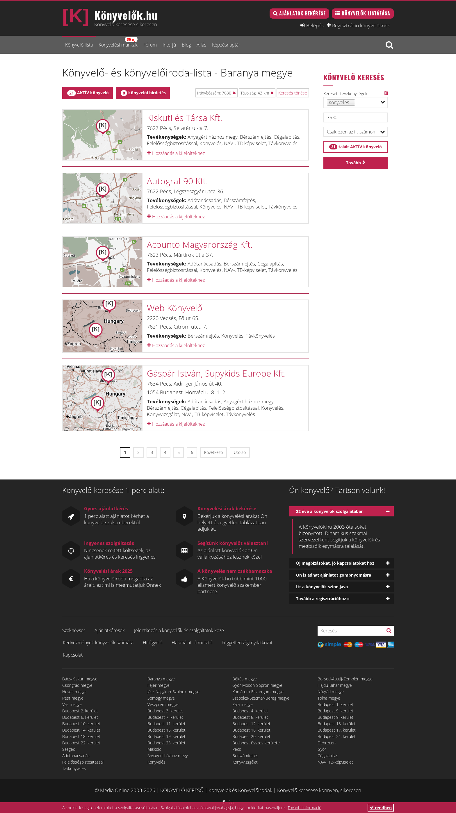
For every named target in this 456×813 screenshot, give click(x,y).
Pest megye (72, 698)
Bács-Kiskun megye (79, 679)
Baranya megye (161, 679)
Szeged (68, 749)
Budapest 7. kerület (165, 717)
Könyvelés (156, 762)
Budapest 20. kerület (251, 736)
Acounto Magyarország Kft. (199, 244)
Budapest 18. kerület (81, 736)
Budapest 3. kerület (165, 711)
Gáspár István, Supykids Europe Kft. (216, 373)
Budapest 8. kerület (250, 717)
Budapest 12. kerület (251, 723)
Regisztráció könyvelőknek (361, 25)
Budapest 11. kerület (166, 723)
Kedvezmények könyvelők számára (98, 642)
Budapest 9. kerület (335, 717)
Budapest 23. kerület (166, 743)
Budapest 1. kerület (335, 704)
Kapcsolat (73, 655)
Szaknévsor (73, 630)
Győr (322, 749)
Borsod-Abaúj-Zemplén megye (345, 679)
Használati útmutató (192, 642)
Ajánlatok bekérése (302, 13)
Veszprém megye (163, 704)
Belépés (315, 25)
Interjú (169, 45)
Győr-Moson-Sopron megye (257, 685)
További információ (304, 807)
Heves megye (74, 691)
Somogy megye (161, 698)
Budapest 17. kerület (337, 730)
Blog (186, 45)
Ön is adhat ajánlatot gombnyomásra (333, 575)
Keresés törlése (292, 93)
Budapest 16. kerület (251, 730)
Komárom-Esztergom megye (258, 691)
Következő (213, 452)
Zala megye (242, 704)
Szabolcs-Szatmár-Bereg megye (260, 698)
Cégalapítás (328, 755)
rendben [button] (381, 807)
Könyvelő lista (79, 45)
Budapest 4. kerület (250, 711)
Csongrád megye (77, 685)
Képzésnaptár (226, 45)
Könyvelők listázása (366, 13)
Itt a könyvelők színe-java (322, 586)
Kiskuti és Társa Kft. (184, 118)
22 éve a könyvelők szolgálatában (330, 511)
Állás (201, 45)
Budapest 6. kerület (80, 717)
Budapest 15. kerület (166, 730)
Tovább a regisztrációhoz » (323, 598)
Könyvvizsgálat (245, 762)
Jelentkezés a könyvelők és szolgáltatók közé (179, 630)
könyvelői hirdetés (143, 93)
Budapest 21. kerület (337, 736)
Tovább (353, 162)
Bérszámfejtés (245, 755)
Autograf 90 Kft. (177, 181)
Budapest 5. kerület (335, 711)
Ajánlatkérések (110, 630)
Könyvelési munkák (118, 42)
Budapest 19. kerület (166, 736)
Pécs (236, 749)
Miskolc (154, 749)
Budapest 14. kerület (81, 730)
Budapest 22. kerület (81, 743)
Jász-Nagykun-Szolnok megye (173, 691)
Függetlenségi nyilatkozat (247, 642)
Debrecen (327, 743)
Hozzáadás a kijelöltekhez (176, 153)
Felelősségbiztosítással (83, 762)
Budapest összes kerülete (256, 743)
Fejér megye (158, 685)
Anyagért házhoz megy (167, 755)
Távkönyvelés (74, 768)
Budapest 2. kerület (80, 711)
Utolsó (240, 452)
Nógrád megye (331, 691)
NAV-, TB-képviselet (335, 762)
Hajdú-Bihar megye (335, 685)
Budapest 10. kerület (81, 723)
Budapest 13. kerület (337, 723)
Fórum (150, 45)
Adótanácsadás (76, 755)
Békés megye (244, 679)
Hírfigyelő (152, 642)
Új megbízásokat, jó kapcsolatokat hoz (335, 563)
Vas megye (72, 704)
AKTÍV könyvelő (88, 93)
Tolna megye (329, 698)
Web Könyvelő (174, 308)
